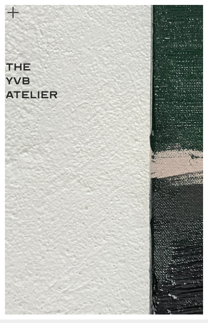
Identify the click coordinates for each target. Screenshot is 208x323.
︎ (13, 12)
